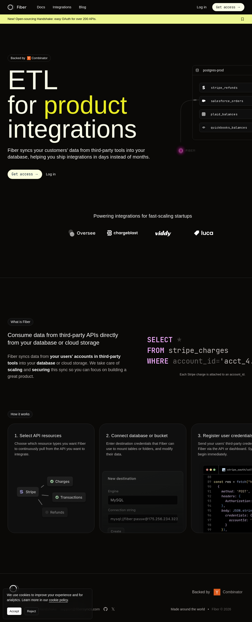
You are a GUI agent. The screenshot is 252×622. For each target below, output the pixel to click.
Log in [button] (202, 7)
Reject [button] (31, 611)
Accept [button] (14, 611)
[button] (25, 174)
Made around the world (188, 609)
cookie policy (58, 600)
